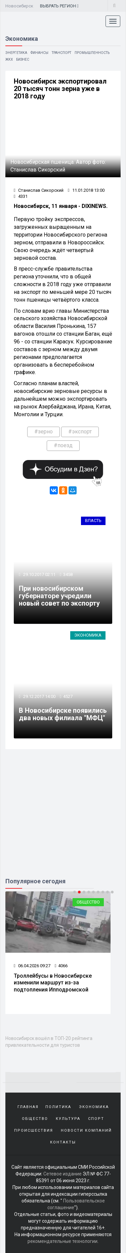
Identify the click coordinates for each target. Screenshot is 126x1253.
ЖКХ (9, 59)
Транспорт (61, 53)
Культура (68, 1119)
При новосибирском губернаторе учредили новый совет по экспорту (59, 595)
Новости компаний (86, 1130)
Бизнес (22, 59)
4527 (68, 696)
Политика (58, 1107)
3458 (68, 574)
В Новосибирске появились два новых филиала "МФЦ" (63, 714)
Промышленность (92, 53)
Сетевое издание (62, 1173)
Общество (88, 902)
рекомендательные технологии (62, 1241)
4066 (61, 965)
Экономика (87, 635)
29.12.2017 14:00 (38, 696)
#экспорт (80, 431)
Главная (28, 1107)
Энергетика (16, 53)
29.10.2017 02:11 (38, 574)
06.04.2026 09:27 (32, 965)
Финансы (39, 53)
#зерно (43, 431)
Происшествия (33, 1130)
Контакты (63, 1142)
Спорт (96, 1119)
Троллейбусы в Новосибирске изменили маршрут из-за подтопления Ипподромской (53, 983)
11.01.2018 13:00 (86, 190)
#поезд (63, 445)
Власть (93, 520)
